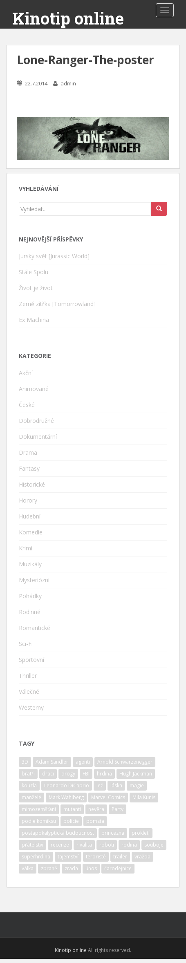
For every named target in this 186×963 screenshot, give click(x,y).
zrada (71, 868)
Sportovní (31, 660)
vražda (142, 856)
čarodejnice (118, 868)
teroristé (96, 856)
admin (68, 83)
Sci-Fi (26, 644)
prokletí (141, 832)
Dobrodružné (36, 421)
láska (116, 785)
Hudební (29, 516)
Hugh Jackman (135, 773)
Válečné (29, 691)
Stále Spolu (33, 272)
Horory (28, 500)
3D (25, 761)
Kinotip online (68, 18)
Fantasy (29, 468)
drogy (68, 773)
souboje (154, 844)
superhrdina (36, 856)
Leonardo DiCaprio (66, 785)
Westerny (31, 707)
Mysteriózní (34, 580)
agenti (83, 761)
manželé (31, 797)
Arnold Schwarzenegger (124, 761)
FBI (86, 773)
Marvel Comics (108, 797)
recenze (60, 844)
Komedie (31, 532)
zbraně (49, 868)
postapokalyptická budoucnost (58, 832)
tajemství (68, 856)
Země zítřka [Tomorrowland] (57, 304)
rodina (129, 844)
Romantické (34, 628)
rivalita (84, 844)
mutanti (72, 809)
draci (48, 773)
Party (117, 809)
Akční (26, 373)
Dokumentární (38, 436)
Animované (34, 389)
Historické (32, 484)
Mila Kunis (143, 797)
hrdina (104, 773)
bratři (28, 773)
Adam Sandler (52, 761)
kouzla (29, 785)
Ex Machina (34, 320)
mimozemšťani (39, 809)
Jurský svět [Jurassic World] (54, 256)
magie (137, 785)
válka (28, 868)
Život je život (36, 288)
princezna (112, 832)
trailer (120, 856)
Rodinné (29, 612)
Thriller (28, 675)
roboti (106, 844)
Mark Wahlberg (66, 797)
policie (71, 821)
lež (99, 785)
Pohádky (30, 596)
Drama (28, 452)
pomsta (95, 821)
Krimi (25, 548)
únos (91, 868)
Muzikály (30, 564)
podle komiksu (39, 821)
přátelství (32, 844)
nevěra (96, 809)
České (27, 405)
